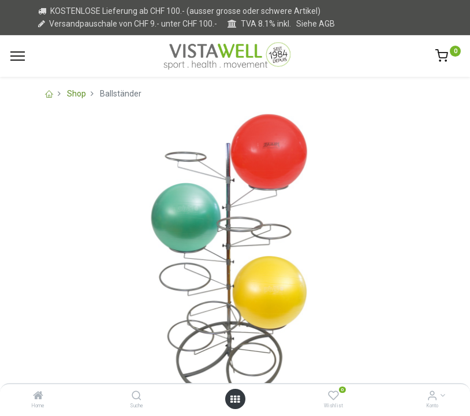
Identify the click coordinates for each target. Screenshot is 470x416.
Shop (76, 93)
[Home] (38, 396)
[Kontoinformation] (432, 396)
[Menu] (17, 56)
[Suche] (136, 396)
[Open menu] (235, 399)
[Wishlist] (333, 396)
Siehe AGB (315, 23)
